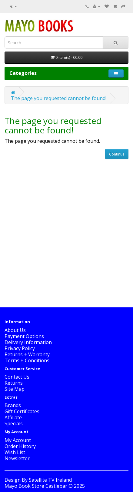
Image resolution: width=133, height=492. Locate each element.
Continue (117, 154)
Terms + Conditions (27, 360)
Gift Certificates (22, 411)
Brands (13, 405)
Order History (20, 446)
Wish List (15, 452)
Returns (14, 383)
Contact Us (17, 376)
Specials (14, 423)
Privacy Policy (20, 348)
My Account (18, 440)
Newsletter (17, 458)
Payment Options (24, 336)
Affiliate (13, 417)
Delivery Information (28, 342)
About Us (15, 330)
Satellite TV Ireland (50, 480)
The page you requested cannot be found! (58, 98)
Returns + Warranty (27, 354)
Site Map (15, 389)
